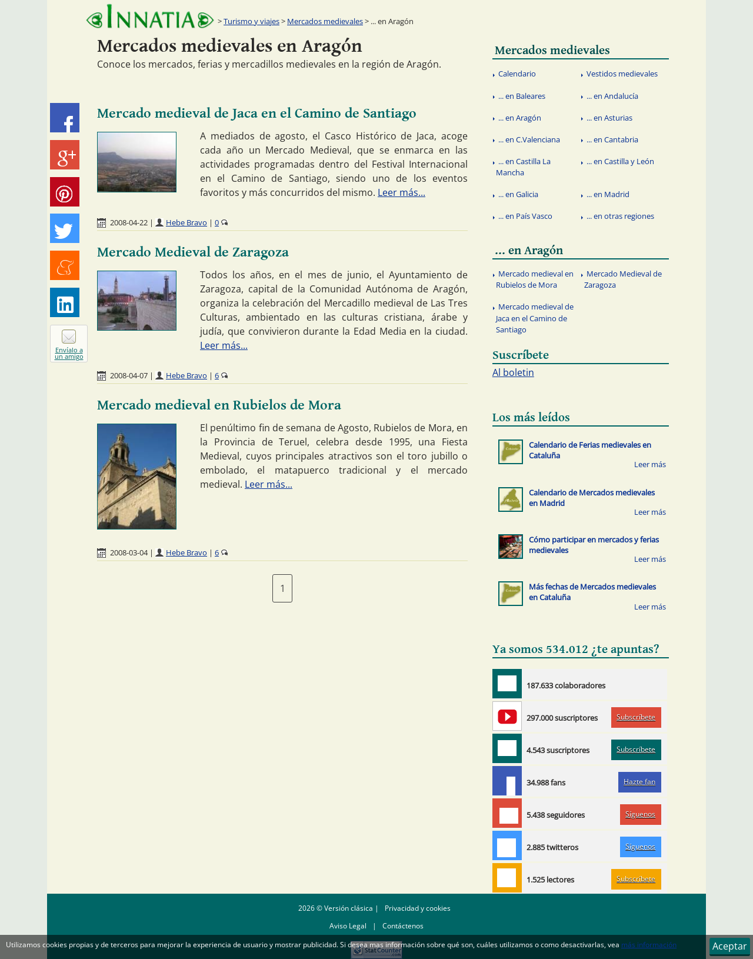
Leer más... (401, 192)
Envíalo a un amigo (69, 353)
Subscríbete (636, 717)
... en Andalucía (612, 96)
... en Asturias (609, 117)
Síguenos (640, 814)
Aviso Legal (347, 926)
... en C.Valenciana (529, 139)
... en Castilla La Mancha (523, 167)
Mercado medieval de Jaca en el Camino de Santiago (257, 113)
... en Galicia (518, 194)
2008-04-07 (128, 375)
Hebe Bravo (186, 222)
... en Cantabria (612, 139)
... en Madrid (608, 194)
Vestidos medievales (622, 73)
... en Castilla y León (620, 161)
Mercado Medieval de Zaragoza (193, 252)
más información (649, 945)
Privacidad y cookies (418, 908)
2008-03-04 (128, 552)
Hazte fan (639, 782)
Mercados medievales (325, 21)
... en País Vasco (525, 216)
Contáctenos (403, 926)
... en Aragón (519, 117)
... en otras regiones (620, 216)
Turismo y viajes (251, 21)
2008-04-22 (128, 222)
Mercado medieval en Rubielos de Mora (219, 405)
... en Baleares (521, 96)
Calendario (517, 73)
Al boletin (513, 372)
